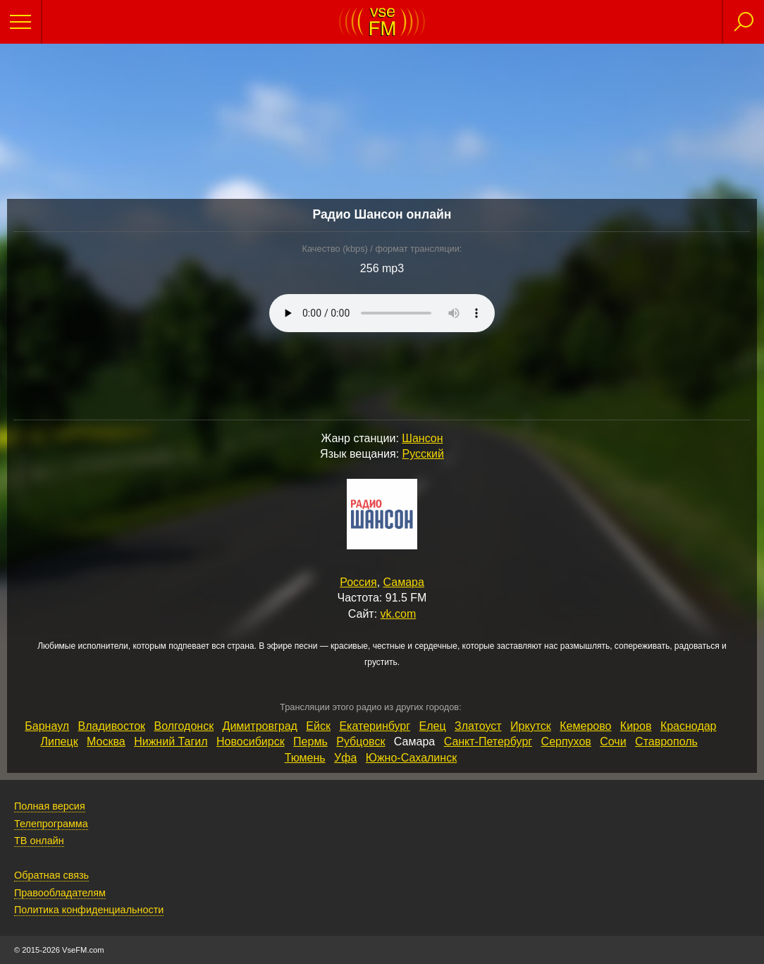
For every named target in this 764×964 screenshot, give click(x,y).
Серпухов (566, 742)
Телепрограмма (51, 823)
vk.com (399, 614)
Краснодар (688, 726)
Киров (636, 726)
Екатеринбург (374, 726)
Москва (106, 742)
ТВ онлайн (39, 840)
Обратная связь (51, 875)
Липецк (59, 742)
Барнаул (47, 726)
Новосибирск (250, 742)
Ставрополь (666, 742)
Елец (432, 726)
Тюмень (305, 758)
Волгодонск (184, 726)
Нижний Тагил (170, 742)
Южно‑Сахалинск (411, 758)
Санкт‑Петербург (488, 742)
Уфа (345, 758)
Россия (358, 582)
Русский (423, 454)
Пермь (310, 742)
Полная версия (49, 806)
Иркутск (530, 726)
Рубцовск (360, 742)
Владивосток (111, 726)
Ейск (318, 726)
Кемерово (585, 726)
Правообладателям (60, 892)
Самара (403, 582)
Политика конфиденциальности (89, 909)
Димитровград (260, 726)
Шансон (422, 438)
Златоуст (478, 726)
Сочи (613, 742)
